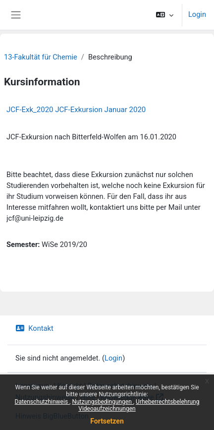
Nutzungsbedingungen (102, 401)
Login (197, 14)
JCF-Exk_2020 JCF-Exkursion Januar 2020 (76, 109)
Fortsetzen (107, 421)
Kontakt (34, 328)
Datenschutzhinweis (42, 401)
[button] (165, 15)
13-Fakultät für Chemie (40, 57)
